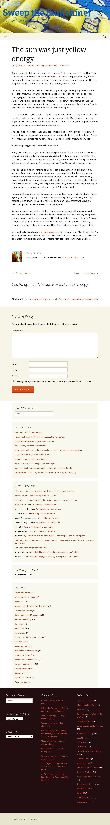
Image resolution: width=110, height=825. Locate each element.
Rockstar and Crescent (24, 664)
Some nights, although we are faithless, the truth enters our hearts (43, 468)
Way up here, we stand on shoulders (30, 445)
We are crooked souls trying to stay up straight (35, 463)
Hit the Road (51, 65)
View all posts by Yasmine (74, 257)
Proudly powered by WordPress (25, 819)
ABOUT (6, 36)
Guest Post (19, 624)
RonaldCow (19, 495)
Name (15, 363)
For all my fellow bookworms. (44, 504)
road (30, 100)
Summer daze (21, 273)
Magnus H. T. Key (22, 504)
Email (14, 369)
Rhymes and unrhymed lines (27, 659)
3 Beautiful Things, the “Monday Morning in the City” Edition (40, 437)
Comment (17, 330)
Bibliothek (19, 601)
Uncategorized (21, 682)
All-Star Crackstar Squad (25, 597)
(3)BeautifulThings (37, 65)
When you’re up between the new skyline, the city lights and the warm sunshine (48, 450)
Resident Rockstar (23, 655)
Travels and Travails (23, 677)
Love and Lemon (22, 641)
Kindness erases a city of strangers (30, 459)
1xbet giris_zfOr (22, 491)
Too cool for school (86, 273)
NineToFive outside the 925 (26, 650)
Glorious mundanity (23, 619)
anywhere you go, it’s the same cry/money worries (53, 491)
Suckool (18, 673)
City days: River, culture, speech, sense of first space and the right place (54, 535)
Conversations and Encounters (28, 615)
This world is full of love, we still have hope (33, 454)
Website (16, 376)
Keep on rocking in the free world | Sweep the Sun (36, 540)
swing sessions (50, 231)
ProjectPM (19, 500)
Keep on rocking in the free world (29, 432)
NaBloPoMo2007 (21, 646)
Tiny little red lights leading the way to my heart (35, 441)
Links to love (20, 633)
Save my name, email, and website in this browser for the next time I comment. (54, 381)
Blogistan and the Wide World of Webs (31, 606)
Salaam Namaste (22, 668)
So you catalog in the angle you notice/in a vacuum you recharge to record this (60, 299)
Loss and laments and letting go (28, 637)
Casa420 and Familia (23, 610)
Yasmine (65, 65)
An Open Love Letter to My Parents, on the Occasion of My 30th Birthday (45, 472)
